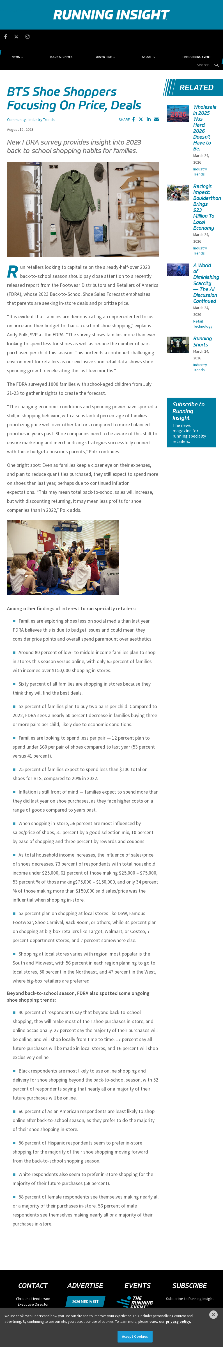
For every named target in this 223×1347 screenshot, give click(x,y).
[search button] (216, 36)
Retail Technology (203, 297)
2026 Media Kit (85, 1274)
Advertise (103, 37)
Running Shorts (202, 315)
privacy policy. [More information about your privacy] (178, 1321)
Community (16, 92)
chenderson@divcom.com (33, 1283)
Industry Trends (42, 92)
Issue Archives (76, 37)
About (130, 37)
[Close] (213, 1314)
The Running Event (164, 37)
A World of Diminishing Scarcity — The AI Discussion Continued (206, 257)
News (46, 37)
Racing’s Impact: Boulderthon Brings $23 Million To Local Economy (207, 180)
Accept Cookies (135, 1336)
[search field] (198, 36)
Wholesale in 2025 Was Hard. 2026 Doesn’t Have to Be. (205, 101)
